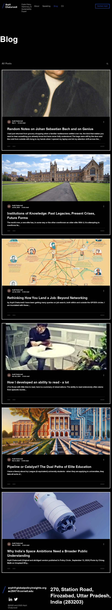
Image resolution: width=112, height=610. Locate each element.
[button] (107, 64)
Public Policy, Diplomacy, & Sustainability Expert (27, 7)
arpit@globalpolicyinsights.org (27, 587)
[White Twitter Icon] (15, 599)
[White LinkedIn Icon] (10, 599)
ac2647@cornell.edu (20, 591)
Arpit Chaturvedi (11, 5)
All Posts (7, 63)
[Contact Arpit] (102, 6)
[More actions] (104, 122)
